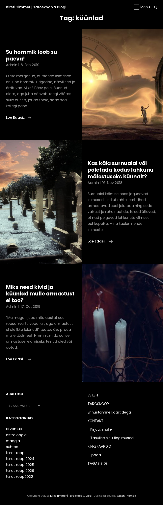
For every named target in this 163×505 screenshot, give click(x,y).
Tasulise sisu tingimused (112, 437)
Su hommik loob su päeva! (31, 55)
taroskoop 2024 (20, 458)
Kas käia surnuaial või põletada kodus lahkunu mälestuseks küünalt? (120, 170)
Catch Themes (126, 496)
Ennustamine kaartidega (109, 412)
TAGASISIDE (98, 463)
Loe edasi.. (18, 117)
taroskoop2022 (19, 476)
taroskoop (15, 452)
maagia (13, 440)
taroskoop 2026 (20, 470)
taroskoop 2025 (20, 464)
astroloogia (16, 434)
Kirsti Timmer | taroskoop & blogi (36, 7)
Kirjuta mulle (101, 429)
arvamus (14, 428)
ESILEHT (94, 395)
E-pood (94, 454)
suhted (12, 446)
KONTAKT (95, 420)
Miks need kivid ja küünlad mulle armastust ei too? (40, 294)
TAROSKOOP (98, 403)
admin (11, 64)
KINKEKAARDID (99, 446)
